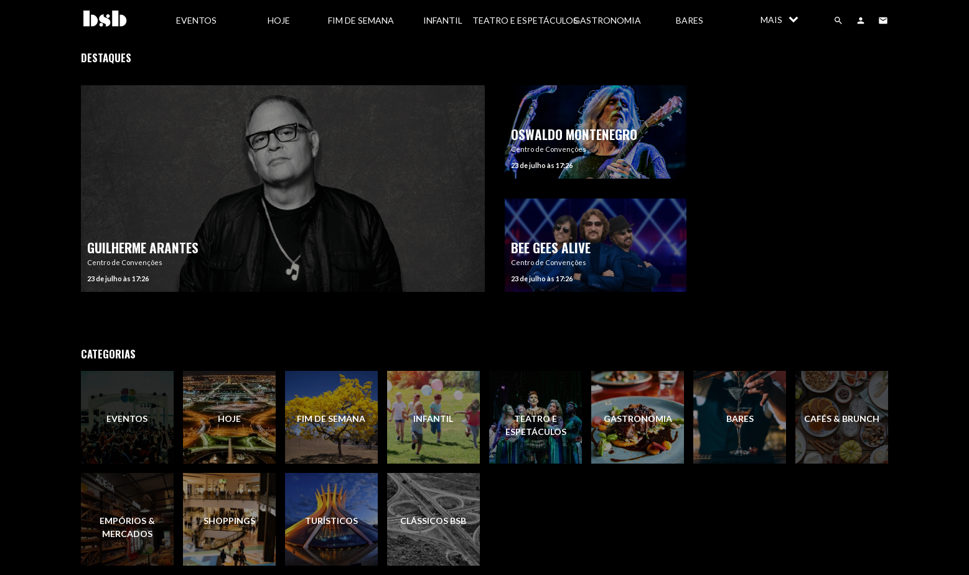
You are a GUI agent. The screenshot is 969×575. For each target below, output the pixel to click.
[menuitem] (197, 20)
